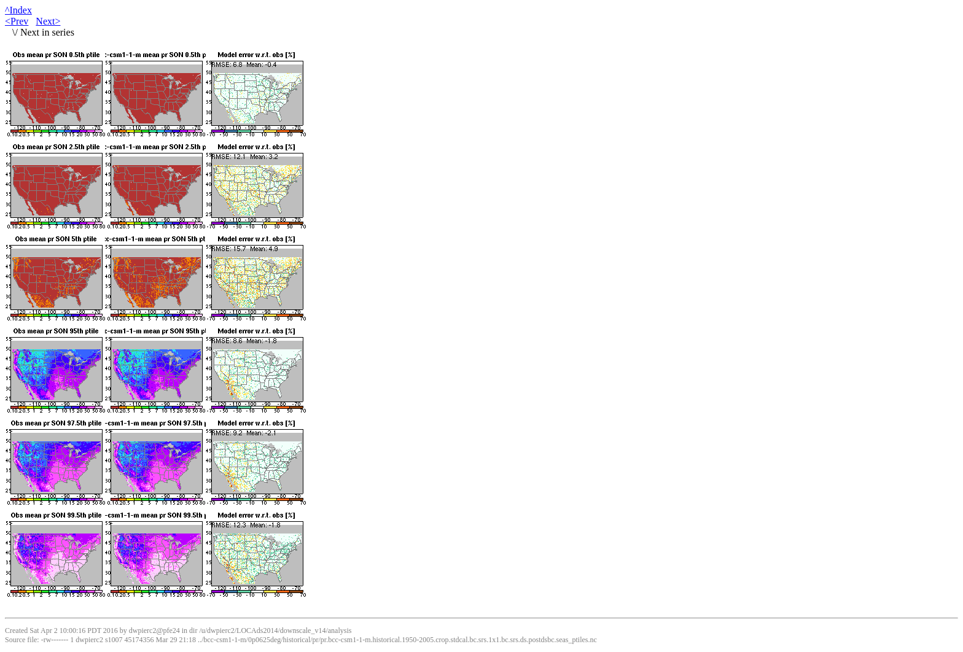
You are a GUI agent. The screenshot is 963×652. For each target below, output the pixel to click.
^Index (18, 10)
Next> (48, 21)
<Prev (16, 21)
